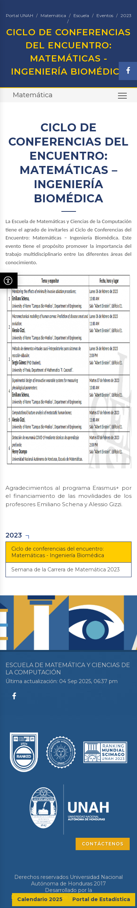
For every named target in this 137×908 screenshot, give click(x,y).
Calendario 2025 (39, 899)
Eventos (104, 15)
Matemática (53, 15)
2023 (126, 15)
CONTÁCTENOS (102, 843)
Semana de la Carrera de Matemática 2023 (65, 569)
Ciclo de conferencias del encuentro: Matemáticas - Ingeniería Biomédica (57, 552)
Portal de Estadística (101, 899)
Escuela (81, 15)
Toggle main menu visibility (123, 97)
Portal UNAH (19, 15)
